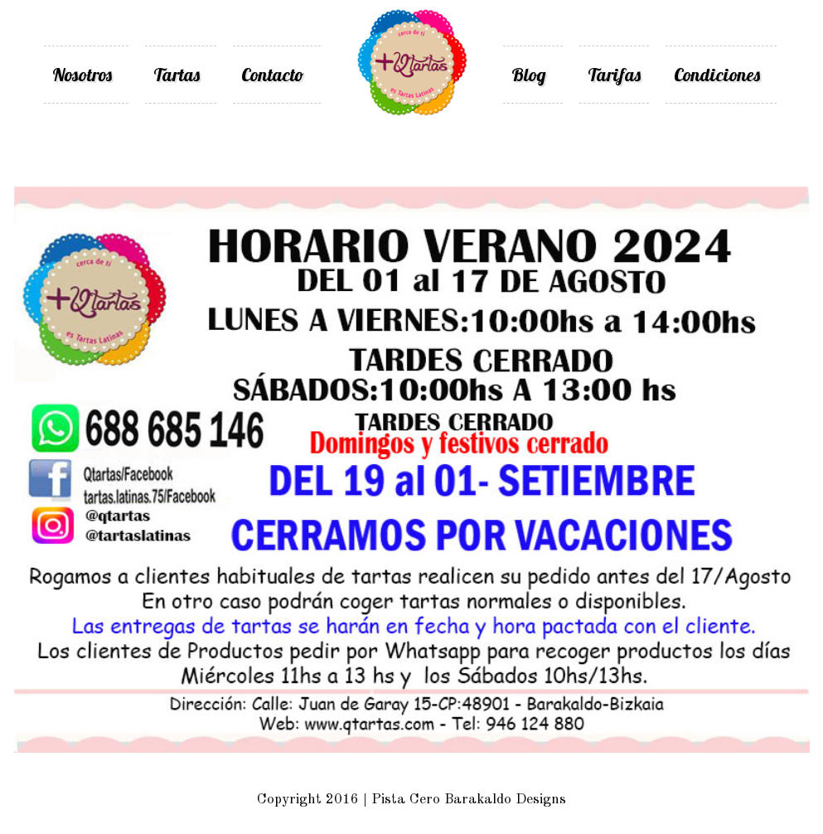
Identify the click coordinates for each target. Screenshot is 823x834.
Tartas (176, 74)
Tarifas (614, 74)
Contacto (272, 74)
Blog (528, 74)
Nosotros (82, 74)
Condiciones (717, 74)
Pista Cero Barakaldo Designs (468, 800)
